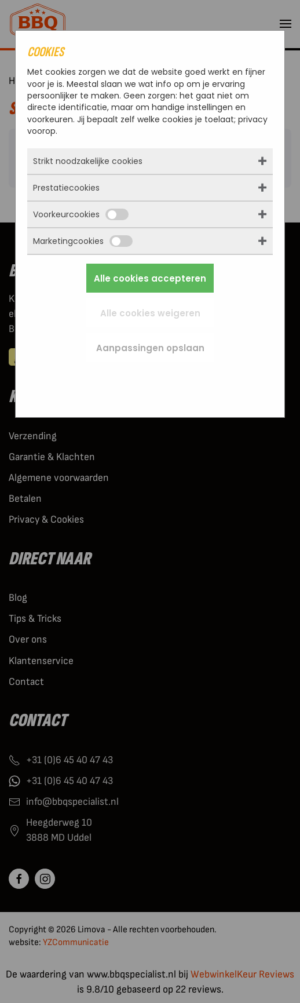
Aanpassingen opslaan (150, 348)
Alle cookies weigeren (150, 313)
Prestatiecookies (66, 188)
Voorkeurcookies (81, 214)
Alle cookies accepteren (150, 278)
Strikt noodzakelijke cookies (87, 161)
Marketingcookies (83, 241)
